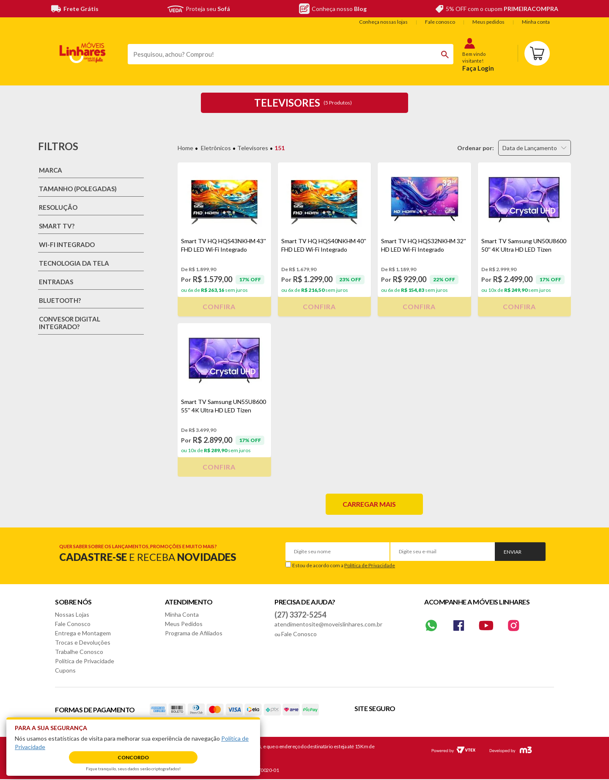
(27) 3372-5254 (300, 614)
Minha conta (536, 22)
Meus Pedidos (184, 623)
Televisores (252, 147)
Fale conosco (440, 22)
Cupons (65, 670)
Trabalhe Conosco (79, 651)
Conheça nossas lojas (383, 22)
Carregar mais (369, 504)
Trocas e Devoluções (82, 642)
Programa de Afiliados (193, 633)
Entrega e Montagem (83, 633)
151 (279, 147)
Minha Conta (182, 614)
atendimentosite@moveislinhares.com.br (328, 624)
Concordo (133, 757)
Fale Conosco (73, 623)
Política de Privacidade (369, 565)
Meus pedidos (488, 22)
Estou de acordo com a (343, 565)
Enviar (512, 552)
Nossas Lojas (72, 614)
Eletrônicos (216, 147)
